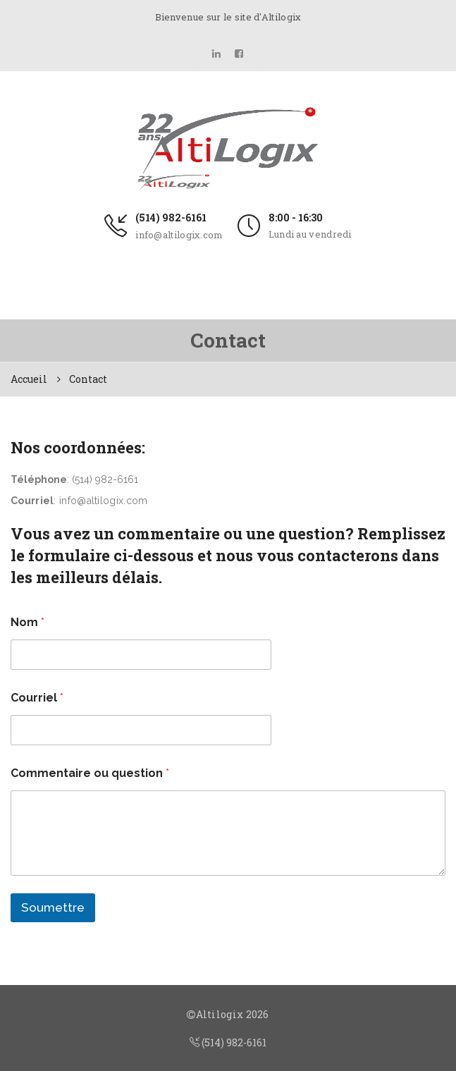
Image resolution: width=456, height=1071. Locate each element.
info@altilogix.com (179, 234)
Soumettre (53, 907)
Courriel (37, 697)
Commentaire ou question (90, 773)
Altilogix (220, 1014)
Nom (27, 622)
